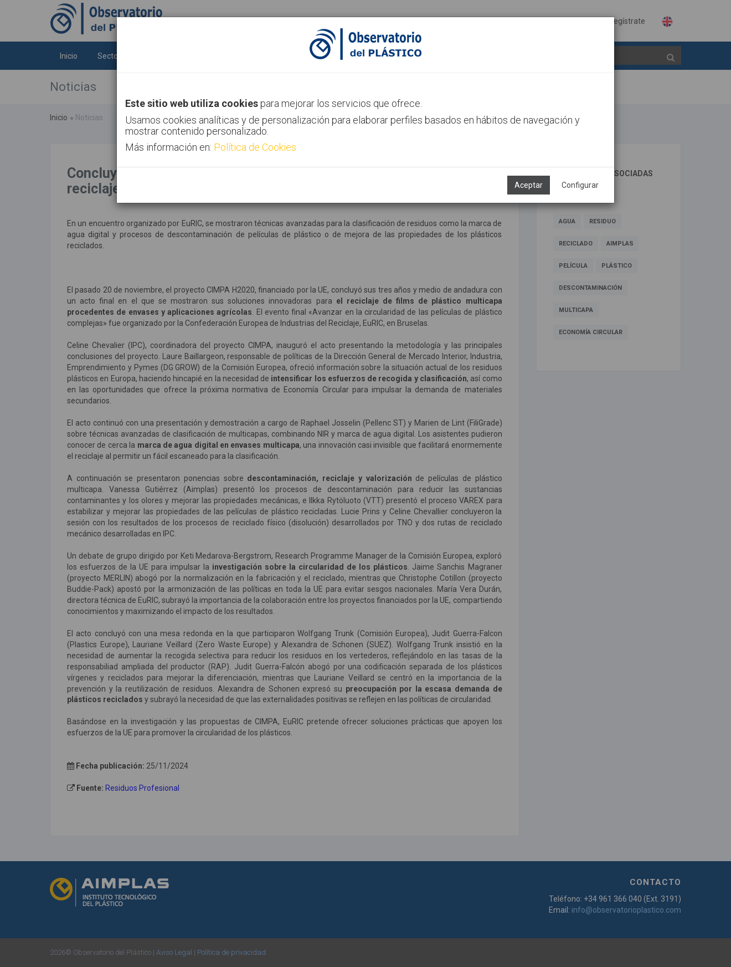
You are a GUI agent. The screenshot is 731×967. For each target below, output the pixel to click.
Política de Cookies (255, 147)
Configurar (580, 185)
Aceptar (528, 185)
